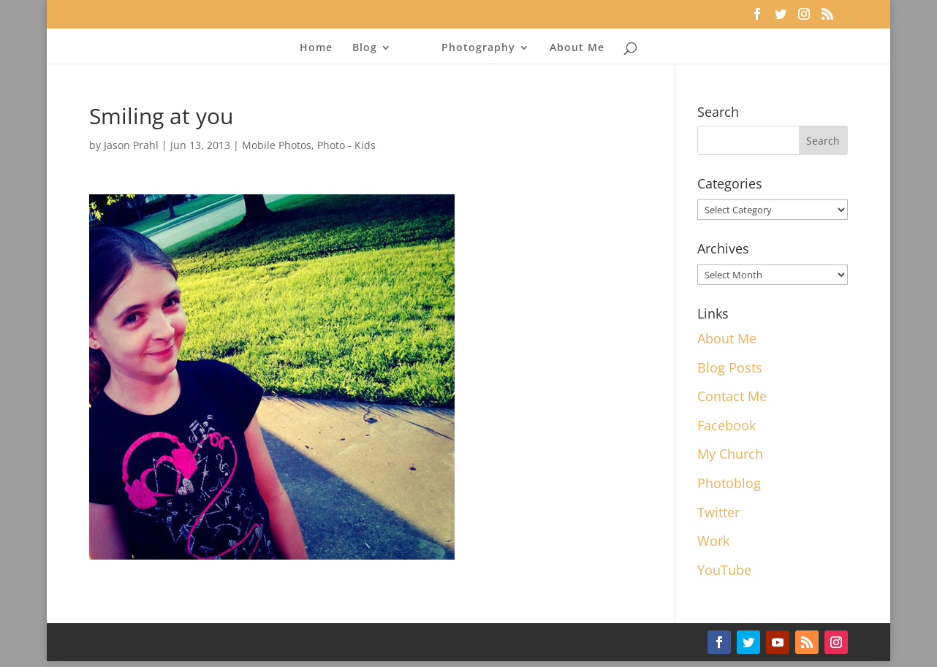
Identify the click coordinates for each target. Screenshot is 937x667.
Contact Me (732, 396)
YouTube (724, 570)
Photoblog (729, 483)
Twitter (718, 512)
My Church (730, 453)
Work (713, 540)
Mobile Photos (276, 145)
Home (316, 48)
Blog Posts (729, 367)
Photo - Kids (346, 145)
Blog (364, 48)
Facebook (726, 425)
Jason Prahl (131, 145)
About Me (577, 48)
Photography (478, 48)
